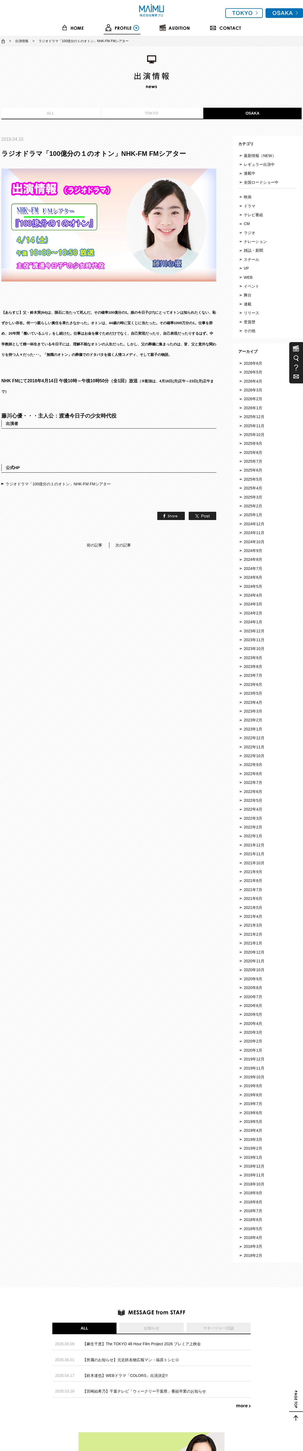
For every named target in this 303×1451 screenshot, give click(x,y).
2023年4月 (253, 702)
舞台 (247, 295)
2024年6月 (253, 577)
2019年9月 (253, 1086)
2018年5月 (253, 1229)
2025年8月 (253, 452)
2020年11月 (254, 961)
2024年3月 (253, 604)
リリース (251, 313)
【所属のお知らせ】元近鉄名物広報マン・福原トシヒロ (131, 1360)
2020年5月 (253, 1014)
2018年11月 (254, 1175)
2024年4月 (253, 595)
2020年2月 (253, 1041)
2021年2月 (253, 934)
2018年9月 (253, 1193)
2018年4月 (253, 1237)
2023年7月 (253, 675)
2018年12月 (254, 1166)
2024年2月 (253, 613)
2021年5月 (253, 907)
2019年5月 (253, 1121)
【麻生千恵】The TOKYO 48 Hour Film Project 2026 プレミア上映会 (142, 1344)
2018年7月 (253, 1211)
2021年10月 (254, 863)
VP (246, 268)
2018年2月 (253, 1255)
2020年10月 (254, 970)
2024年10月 (254, 542)
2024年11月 (254, 532)
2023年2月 (253, 720)
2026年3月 (253, 390)
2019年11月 (254, 1068)
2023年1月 (253, 729)
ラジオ (249, 233)
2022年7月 (253, 782)
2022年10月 (254, 756)
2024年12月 (254, 524)
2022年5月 (253, 800)
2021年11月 (254, 854)
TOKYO (151, 113)
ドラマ (249, 206)
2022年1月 (253, 836)
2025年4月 (253, 488)
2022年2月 (253, 827)
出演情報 (21, 41)
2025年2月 (253, 506)
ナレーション (255, 241)
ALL (50, 113)
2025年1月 (253, 515)
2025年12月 (254, 417)
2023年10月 (254, 648)
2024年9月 (253, 550)
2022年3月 (253, 818)
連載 (247, 304)
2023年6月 (253, 684)
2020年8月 (253, 988)
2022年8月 (253, 773)
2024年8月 (253, 559)
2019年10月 (254, 1077)
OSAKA (252, 113)
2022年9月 (253, 764)
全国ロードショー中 (261, 182)
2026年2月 (253, 399)
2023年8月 (253, 666)
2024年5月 (253, 586)
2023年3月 (253, 711)
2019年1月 (253, 1157)
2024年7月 (253, 568)
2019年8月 (253, 1095)
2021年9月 (253, 872)
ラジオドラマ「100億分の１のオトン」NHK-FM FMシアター (58, 448)
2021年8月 (253, 880)
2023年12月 (254, 631)
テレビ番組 (253, 215)
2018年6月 (253, 1219)
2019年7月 (253, 1103)
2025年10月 (254, 434)
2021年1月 (253, 943)
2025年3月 (253, 497)
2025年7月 (253, 461)
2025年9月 (253, 443)
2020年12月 (254, 952)
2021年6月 (253, 898)
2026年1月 (253, 408)
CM (247, 223)
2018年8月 (253, 1202)
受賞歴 (249, 322)
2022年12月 (254, 738)
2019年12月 (254, 1059)
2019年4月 (253, 1130)
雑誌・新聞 (253, 250)
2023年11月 (254, 640)
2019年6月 (253, 1113)
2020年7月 (253, 997)
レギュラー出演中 (259, 164)
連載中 (249, 173)
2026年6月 (253, 363)
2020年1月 (253, 1050)
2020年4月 (253, 1023)
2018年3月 (253, 1246)
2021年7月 (253, 889)
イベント (251, 286)
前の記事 (94, 509)
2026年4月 (253, 381)
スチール (251, 259)
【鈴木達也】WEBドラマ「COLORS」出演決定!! (125, 1375)
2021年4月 (253, 916)
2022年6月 (253, 791)
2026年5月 (253, 372)
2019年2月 (253, 1148)
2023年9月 (253, 658)
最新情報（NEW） (260, 155)
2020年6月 (253, 1005)
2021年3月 (253, 925)
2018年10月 (254, 1184)
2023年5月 (253, 693)
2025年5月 (253, 479)
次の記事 (123, 509)
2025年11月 (254, 426)
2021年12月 (254, 845)
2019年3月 (253, 1139)
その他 (249, 331)
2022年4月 (253, 809)
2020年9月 (253, 979)
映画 (247, 197)
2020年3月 (253, 1032)
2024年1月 (253, 622)
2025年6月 (253, 470)
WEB (248, 277)
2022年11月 (254, 747)
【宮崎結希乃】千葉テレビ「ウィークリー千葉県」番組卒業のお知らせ (144, 1391)
